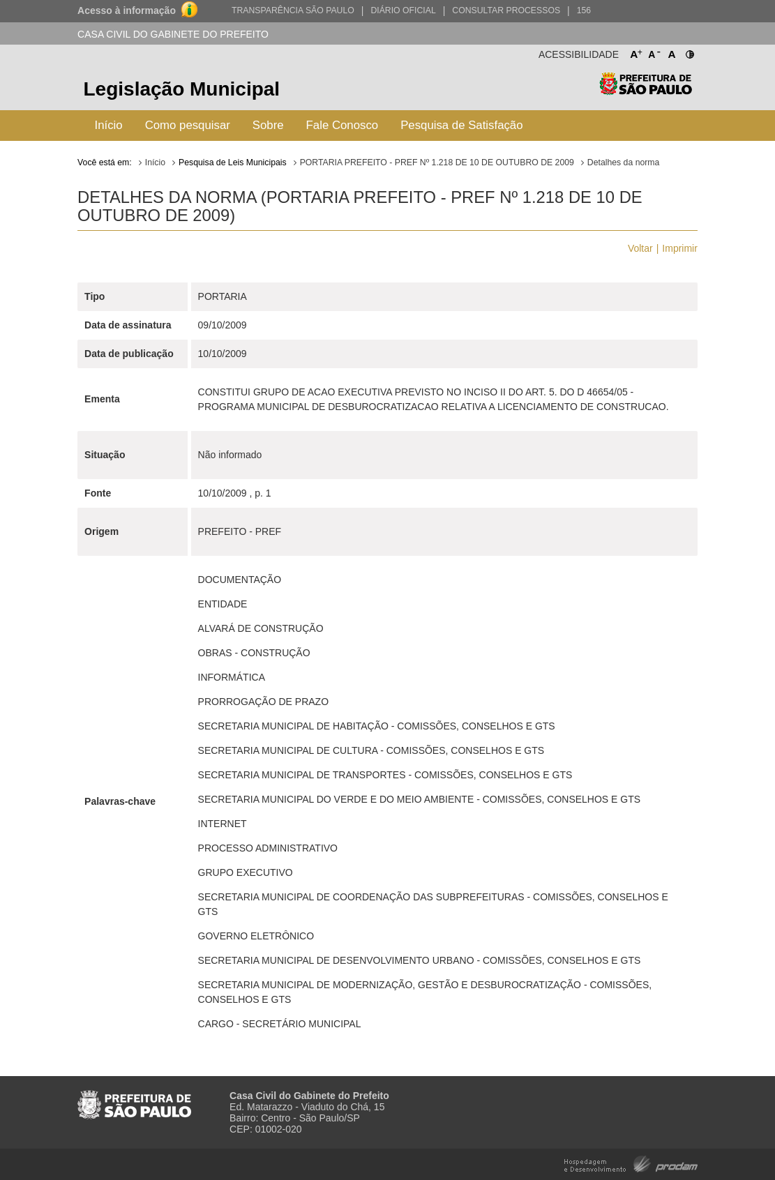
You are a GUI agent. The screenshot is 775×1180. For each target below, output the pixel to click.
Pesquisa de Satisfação (461, 125)
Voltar (640, 248)
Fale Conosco (342, 125)
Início (109, 125)
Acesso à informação (126, 10)
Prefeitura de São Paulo (645, 91)
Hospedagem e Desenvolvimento (631, 1163)
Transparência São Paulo (293, 10)
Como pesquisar (187, 125)
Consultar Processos (506, 10)
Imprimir (680, 248)
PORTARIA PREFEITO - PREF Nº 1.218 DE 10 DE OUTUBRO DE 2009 (437, 162)
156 (584, 10)
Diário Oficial (402, 10)
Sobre (268, 125)
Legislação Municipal (182, 89)
